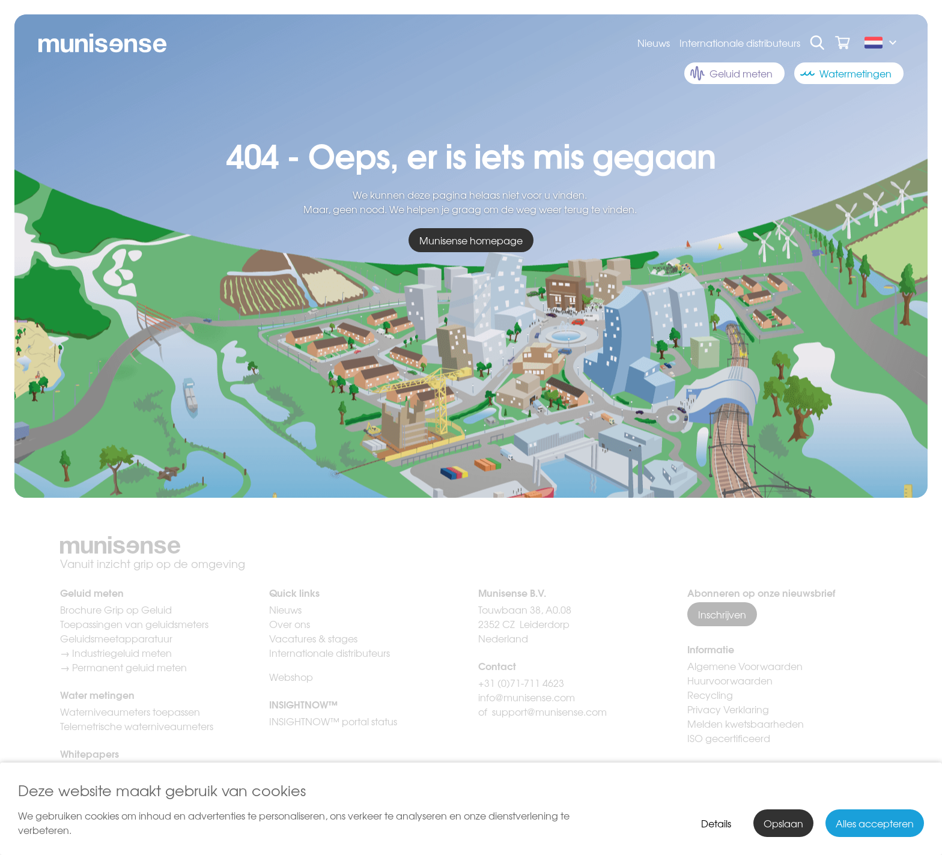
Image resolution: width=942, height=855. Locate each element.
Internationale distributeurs (739, 42)
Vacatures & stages (313, 638)
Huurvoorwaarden (730, 680)
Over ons (289, 624)
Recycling (710, 694)
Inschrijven (722, 614)
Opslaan (783, 823)
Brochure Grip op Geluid (116, 609)
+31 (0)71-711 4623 (521, 682)
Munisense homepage (471, 240)
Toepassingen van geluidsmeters (134, 624)
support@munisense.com (549, 711)
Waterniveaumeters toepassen (130, 711)
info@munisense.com (527, 697)
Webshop (291, 676)
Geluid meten (731, 73)
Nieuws (653, 42)
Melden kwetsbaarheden (745, 723)
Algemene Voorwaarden (745, 666)
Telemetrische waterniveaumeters (136, 726)
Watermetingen (846, 73)
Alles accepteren (875, 823)
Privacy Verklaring (728, 709)
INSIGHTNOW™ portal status (333, 721)
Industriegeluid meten (122, 652)
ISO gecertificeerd (728, 738)
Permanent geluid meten (129, 667)
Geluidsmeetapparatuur (116, 638)
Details (716, 823)
